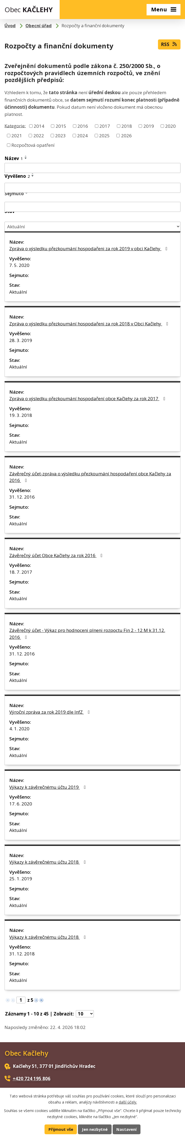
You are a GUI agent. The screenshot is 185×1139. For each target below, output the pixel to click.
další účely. (128, 1101)
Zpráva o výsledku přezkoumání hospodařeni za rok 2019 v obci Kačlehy (89, 248)
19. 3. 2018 (20, 415)
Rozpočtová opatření (33, 145)
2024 (82, 136)
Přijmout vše (61, 1129)
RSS (169, 44)
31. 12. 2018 (22, 954)
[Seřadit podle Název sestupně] (26, 158)
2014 (39, 126)
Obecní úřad (38, 26)
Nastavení (126, 1129)
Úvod (10, 26)
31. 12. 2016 (22, 497)
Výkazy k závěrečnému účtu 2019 (48, 787)
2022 (38, 136)
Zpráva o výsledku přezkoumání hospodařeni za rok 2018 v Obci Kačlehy (89, 324)
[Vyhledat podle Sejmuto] (92, 207)
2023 (60, 136)
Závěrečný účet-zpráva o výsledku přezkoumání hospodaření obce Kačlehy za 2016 (90, 477)
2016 (82, 126)
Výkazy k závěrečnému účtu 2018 (48, 862)
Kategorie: (15, 125)
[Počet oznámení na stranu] (85, 1013)
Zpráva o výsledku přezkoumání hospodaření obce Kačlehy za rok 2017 (88, 398)
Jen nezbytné (95, 1129)
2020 (170, 126)
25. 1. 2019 (20, 879)
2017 (104, 126)
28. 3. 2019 (20, 340)
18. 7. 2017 (20, 572)
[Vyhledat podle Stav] (92, 226)
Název (14, 158)
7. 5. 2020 (19, 265)
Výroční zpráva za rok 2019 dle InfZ (50, 712)
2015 (61, 126)
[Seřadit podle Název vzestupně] (26, 156)
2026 (126, 136)
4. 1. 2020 (19, 729)
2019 (148, 126)
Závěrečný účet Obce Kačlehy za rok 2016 (56, 555)
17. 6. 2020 (20, 804)
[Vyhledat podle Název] (92, 168)
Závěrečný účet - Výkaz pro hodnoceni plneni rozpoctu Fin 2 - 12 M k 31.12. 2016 (87, 633)
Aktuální (18, 292)
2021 (16, 136)
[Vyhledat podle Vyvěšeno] (92, 188)
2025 (104, 136)
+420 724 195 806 (31, 1079)
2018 (126, 126)
